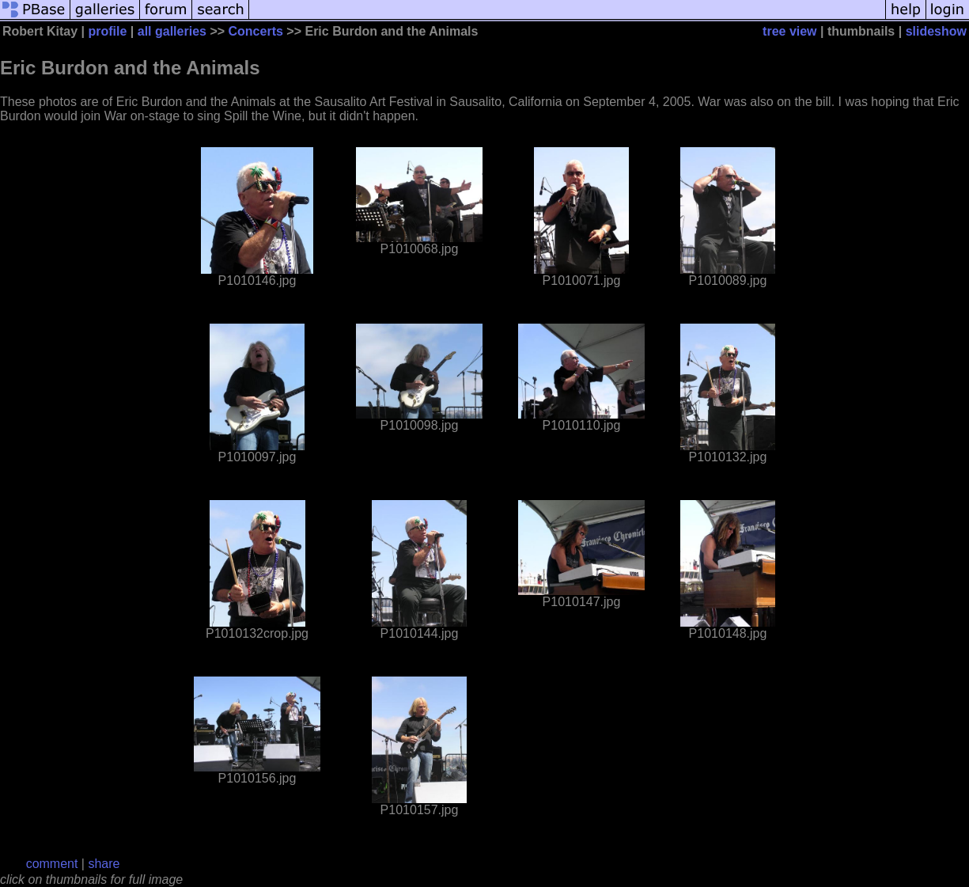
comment (52, 863)
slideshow (936, 31)
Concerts (256, 31)
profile (108, 31)
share (103, 863)
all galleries (172, 31)
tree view (789, 31)
